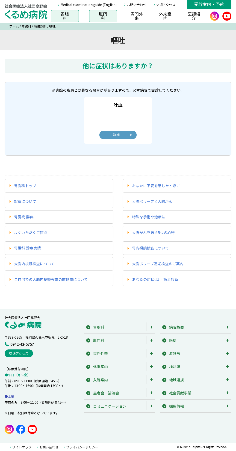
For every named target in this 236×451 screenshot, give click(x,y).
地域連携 (176, 379)
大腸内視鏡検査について (34, 263)
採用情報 (176, 406)
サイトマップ (22, 447)
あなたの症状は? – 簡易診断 (155, 279)
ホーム (14, 26)
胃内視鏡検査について (150, 248)
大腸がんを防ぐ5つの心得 (153, 232)
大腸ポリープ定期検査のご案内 (157, 263)
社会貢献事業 (180, 393)
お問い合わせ (136, 4)
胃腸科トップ (25, 185)
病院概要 (176, 327)
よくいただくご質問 (30, 232)
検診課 (174, 366)
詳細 (116, 134)
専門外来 (136, 16)
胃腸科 (65, 16)
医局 (173, 340)
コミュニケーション (109, 406)
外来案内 (165, 16)
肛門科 (103, 16)
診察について (25, 201)
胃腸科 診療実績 (27, 248)
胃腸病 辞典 (23, 216)
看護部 (174, 353)
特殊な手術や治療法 (148, 216)
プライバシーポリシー (82, 447)
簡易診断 (40, 26)
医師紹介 (194, 16)
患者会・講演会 (106, 393)
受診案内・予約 (209, 4)
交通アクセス (165, 4)
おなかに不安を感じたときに (156, 185)
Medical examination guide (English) (89, 4)
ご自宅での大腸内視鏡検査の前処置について (51, 279)
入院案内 (100, 379)
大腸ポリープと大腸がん (152, 201)
